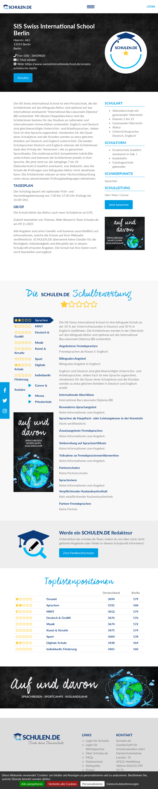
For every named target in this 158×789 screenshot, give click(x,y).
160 (135, 649)
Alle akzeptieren (32, 784)
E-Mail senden (26, 59)
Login (151, 6)
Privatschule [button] (33, 402)
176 (135, 617)
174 (135, 611)
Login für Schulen (97, 740)
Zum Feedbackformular (78, 553)
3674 (111, 624)
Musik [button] (28, 342)
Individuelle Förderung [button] (32, 377)
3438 (111, 642)
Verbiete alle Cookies (62, 784)
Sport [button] (28, 359)
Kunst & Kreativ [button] (30, 350)
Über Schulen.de (97, 753)
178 (135, 636)
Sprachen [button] (31, 320)
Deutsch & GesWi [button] (31, 334)
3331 (111, 605)
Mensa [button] (29, 396)
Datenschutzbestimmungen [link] (122, 784)
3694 (111, 599)
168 (135, 605)
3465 (111, 649)
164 (135, 642)
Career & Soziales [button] (30, 387)
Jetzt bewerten (119, 204)
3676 (111, 617)
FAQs (89, 757)
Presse (90, 770)
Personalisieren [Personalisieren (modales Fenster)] (92, 784)
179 (135, 599)
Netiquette (93, 765)
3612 (111, 611)
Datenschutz (94, 761)
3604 (111, 636)
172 (135, 624)
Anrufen (23, 77)
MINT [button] (28, 326)
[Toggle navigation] (91, 7)
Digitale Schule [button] (29, 367)
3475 (111, 630)
